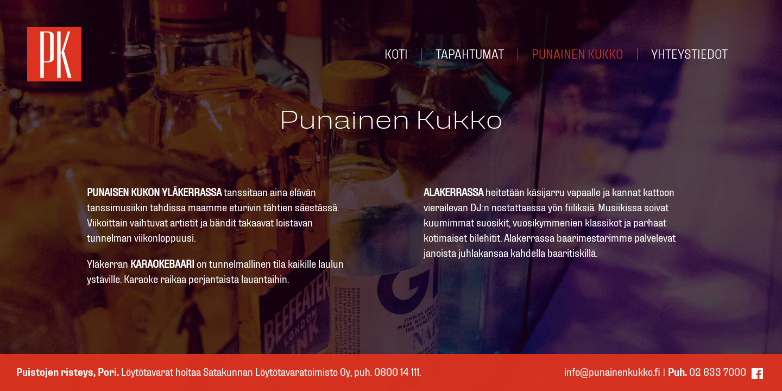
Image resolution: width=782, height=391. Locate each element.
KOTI (396, 54)
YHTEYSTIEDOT (689, 54)
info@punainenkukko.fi (612, 372)
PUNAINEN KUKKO (577, 54)
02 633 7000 (707, 372)
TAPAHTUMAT (470, 54)
